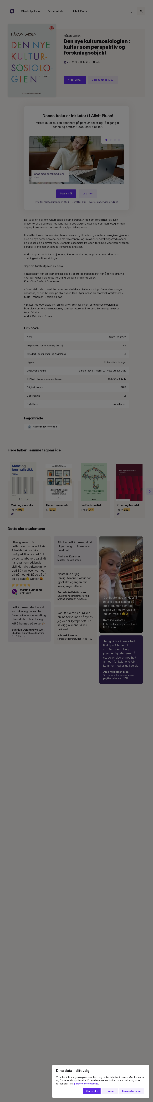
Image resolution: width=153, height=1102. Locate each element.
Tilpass (109, 1091)
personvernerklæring (86, 1083)
